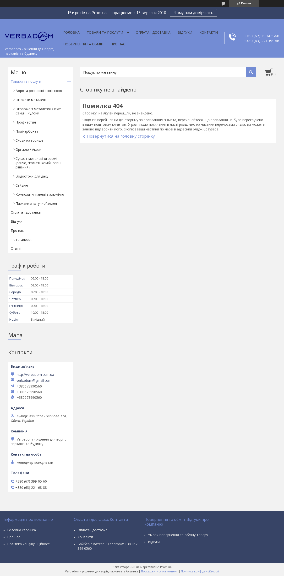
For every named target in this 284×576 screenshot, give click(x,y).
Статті (16, 248)
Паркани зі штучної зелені (37, 203)
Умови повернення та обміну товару (178, 535)
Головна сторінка (21, 530)
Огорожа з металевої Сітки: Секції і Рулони (38, 111)
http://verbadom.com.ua (35, 374)
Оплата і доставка (153, 32)
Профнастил (26, 122)
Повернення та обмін (83, 44)
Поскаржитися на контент (159, 571)
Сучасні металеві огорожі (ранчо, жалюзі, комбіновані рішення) (38, 162)
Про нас (117, 44)
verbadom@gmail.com (33, 380)
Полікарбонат (27, 131)
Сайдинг (22, 185)
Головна (71, 32)
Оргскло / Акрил (29, 149)
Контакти (208, 32)
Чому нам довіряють (193, 12)
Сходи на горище (29, 140)
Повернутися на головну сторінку (121, 136)
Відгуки (185, 32)
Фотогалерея (22, 239)
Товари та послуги (105, 32)
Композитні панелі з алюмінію (40, 194)
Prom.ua (166, 567)
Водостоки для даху (32, 176)
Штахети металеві (31, 99)
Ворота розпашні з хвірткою (39, 90)
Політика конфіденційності (28, 544)
